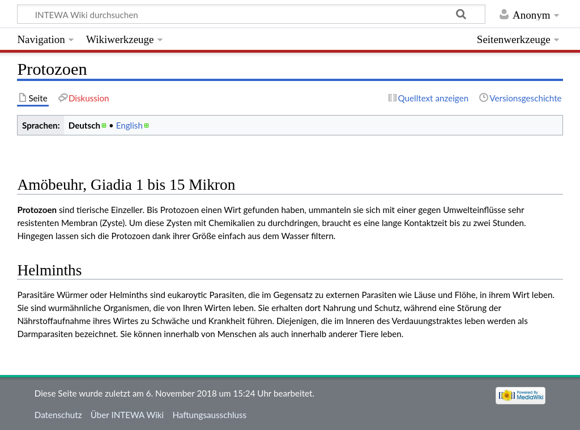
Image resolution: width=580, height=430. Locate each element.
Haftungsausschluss (209, 415)
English (129, 125)
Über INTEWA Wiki (127, 415)
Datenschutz (58, 415)
